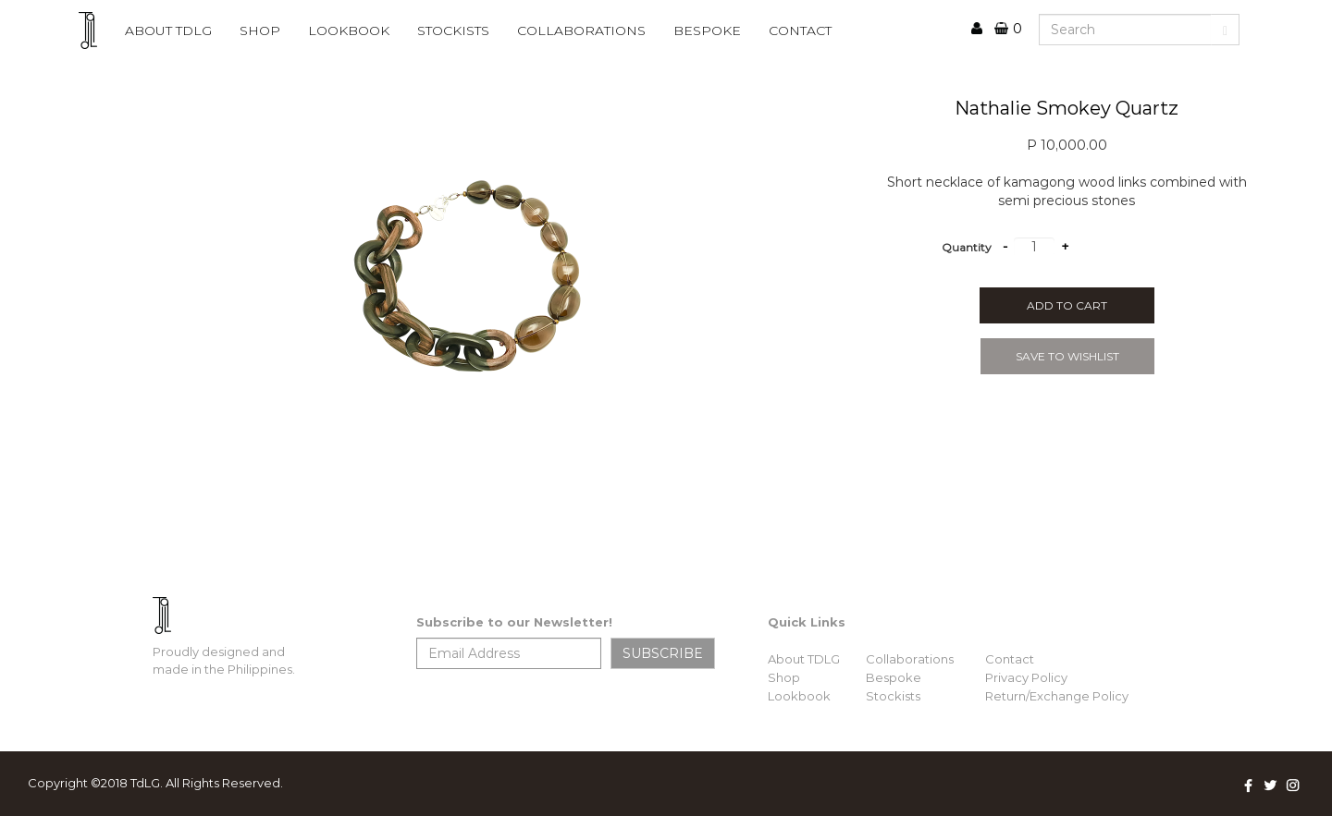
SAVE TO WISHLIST (1067, 356)
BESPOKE (707, 30)
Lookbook (799, 695)
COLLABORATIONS (581, 30)
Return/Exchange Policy (1056, 695)
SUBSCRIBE (663, 653)
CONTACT (800, 30)
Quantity (967, 247)
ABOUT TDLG (168, 30)
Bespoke (893, 677)
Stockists (893, 695)
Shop (260, 30)
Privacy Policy (1026, 677)
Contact (1009, 659)
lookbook (348, 30)
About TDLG (804, 659)
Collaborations (910, 659)
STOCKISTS (453, 30)
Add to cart (1067, 305)
